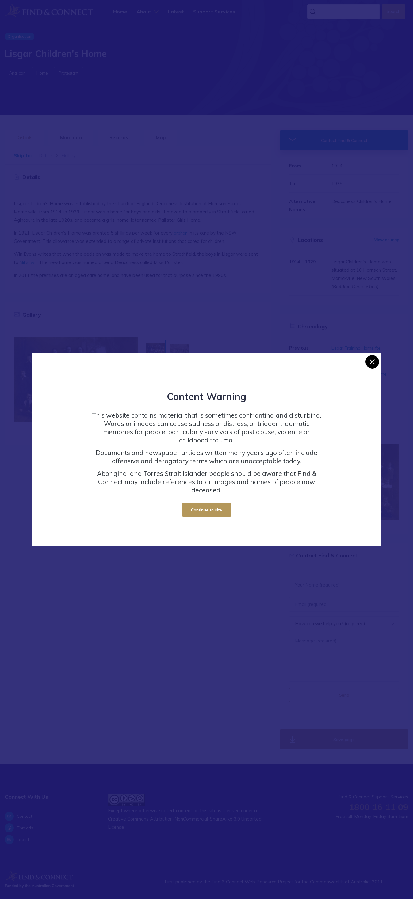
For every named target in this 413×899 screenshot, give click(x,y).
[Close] (372, 362)
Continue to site (206, 509)
